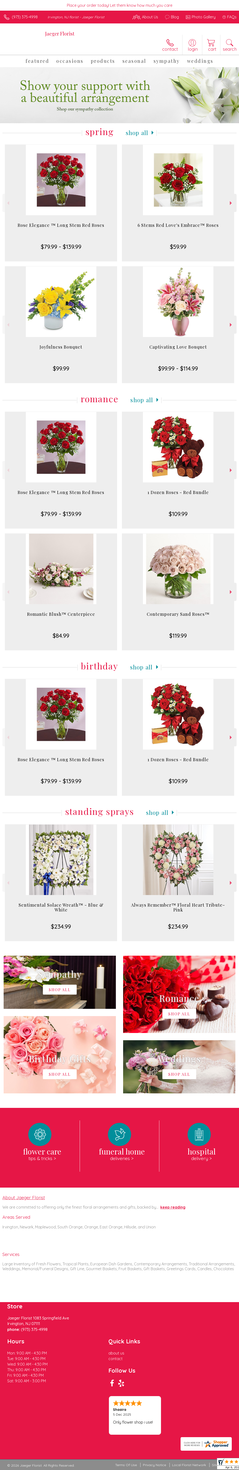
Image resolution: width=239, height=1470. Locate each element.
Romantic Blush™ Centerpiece (61, 614)
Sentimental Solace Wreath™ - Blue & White (61, 907)
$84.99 (61, 635)
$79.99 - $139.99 (61, 246)
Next (231, 203)
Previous (7, 203)
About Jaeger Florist (23, 1197)
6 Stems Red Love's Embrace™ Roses (178, 225)
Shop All (137, 132)
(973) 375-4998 (25, 16)
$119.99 (178, 635)
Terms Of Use (126, 1465)
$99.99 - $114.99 (178, 368)
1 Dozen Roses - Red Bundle (178, 492)
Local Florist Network (189, 1465)
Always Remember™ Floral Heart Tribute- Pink (178, 907)
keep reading (172, 1207)
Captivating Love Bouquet (178, 347)
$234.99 (61, 926)
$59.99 (178, 246)
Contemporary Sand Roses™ (178, 614)
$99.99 (61, 368)
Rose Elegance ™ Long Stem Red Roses (61, 225)
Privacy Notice (154, 1465)
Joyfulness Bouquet (61, 347)
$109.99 (178, 513)
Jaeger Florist (59, 33)
